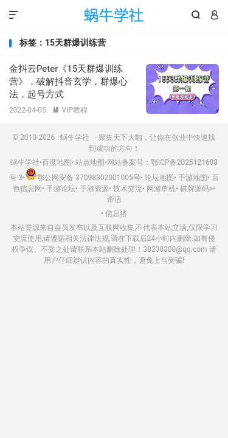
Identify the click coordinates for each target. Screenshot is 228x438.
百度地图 (56, 162)
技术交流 (127, 188)
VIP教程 (70, 110)
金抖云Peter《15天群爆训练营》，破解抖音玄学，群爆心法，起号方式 (68, 81)
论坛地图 (159, 177)
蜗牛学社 (114, 15)
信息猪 (116, 213)
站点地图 (90, 162)
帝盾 (114, 199)
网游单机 (161, 188)
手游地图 (192, 177)
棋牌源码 (194, 188)
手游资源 (94, 188)
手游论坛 (60, 188)
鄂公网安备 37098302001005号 (82, 177)
